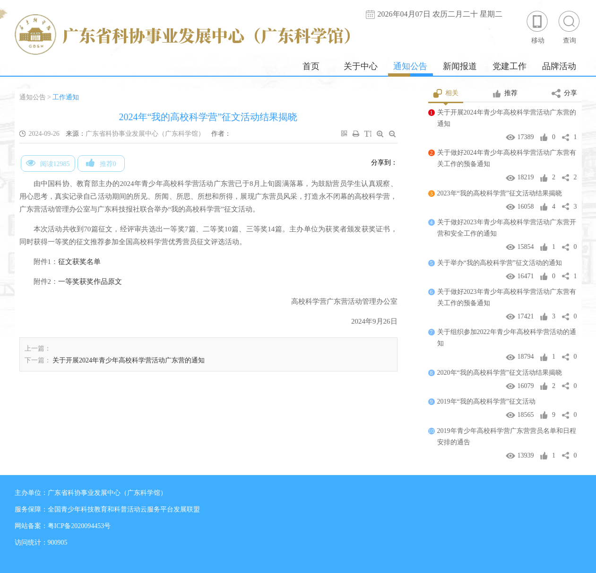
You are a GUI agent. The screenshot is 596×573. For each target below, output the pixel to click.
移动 (538, 26)
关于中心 (361, 66)
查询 (569, 26)
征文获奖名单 (79, 261)
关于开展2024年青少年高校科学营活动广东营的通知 (128, 360)
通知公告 (410, 66)
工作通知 (65, 97)
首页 (311, 66)
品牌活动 (559, 66)
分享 (564, 93)
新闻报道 (460, 66)
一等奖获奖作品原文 (90, 281)
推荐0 (101, 162)
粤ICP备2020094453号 (79, 525)
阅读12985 (48, 162)
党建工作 (509, 66)
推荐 (505, 93)
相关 (446, 93)
